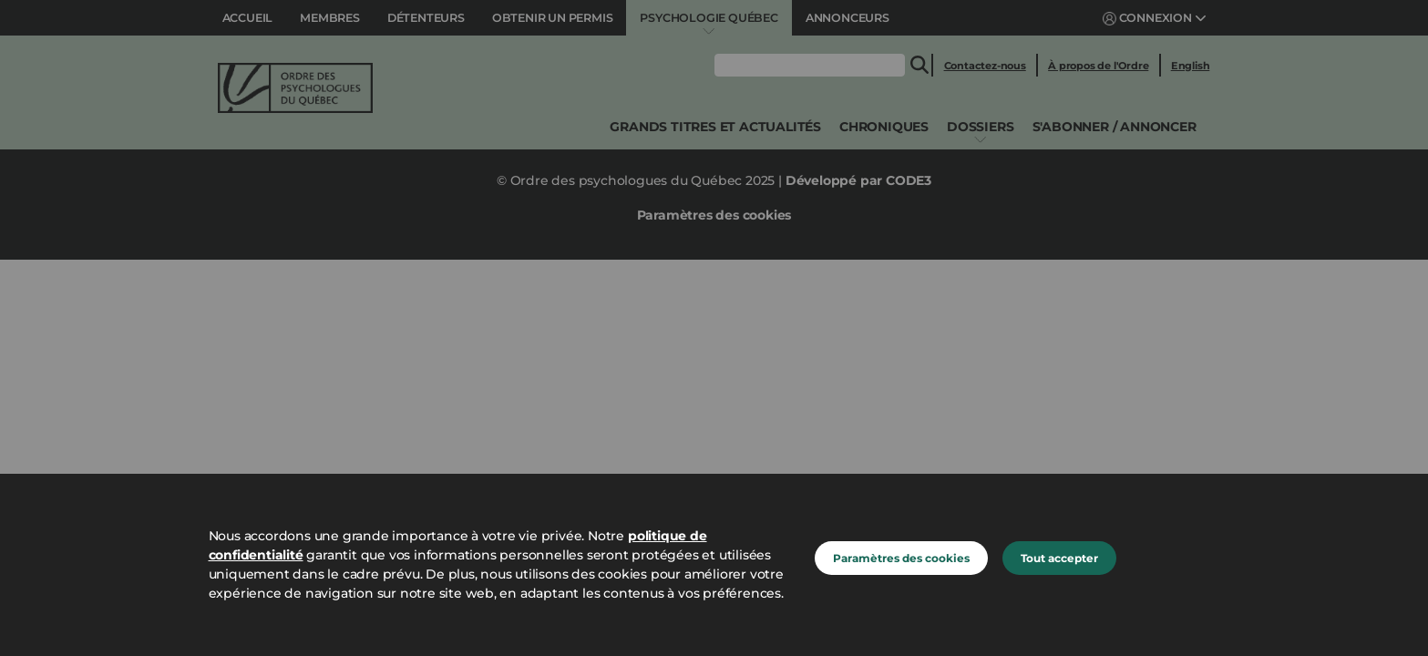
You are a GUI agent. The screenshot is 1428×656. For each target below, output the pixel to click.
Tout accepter (1059, 558)
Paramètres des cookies (901, 558)
